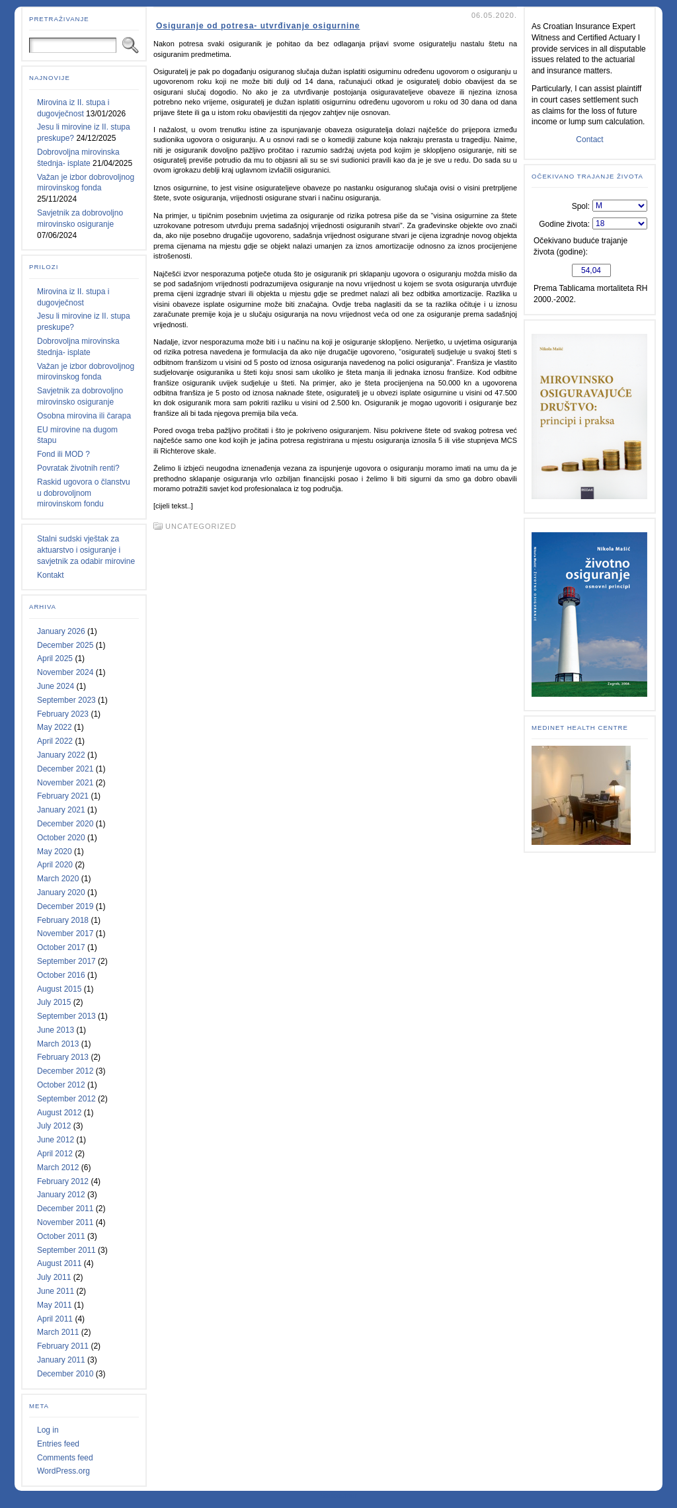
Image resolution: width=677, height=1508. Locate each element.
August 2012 (59, 1112)
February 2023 (63, 714)
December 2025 (65, 645)
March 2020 (58, 878)
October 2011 (61, 1236)
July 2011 (54, 1277)
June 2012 (55, 1139)
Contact (589, 139)
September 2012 (66, 1098)
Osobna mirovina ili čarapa (84, 415)
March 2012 (58, 1167)
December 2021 (65, 769)
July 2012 (54, 1126)
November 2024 (65, 672)
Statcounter (338, 1495)
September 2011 (66, 1250)
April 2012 (55, 1153)
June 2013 (55, 1030)
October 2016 (61, 975)
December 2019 (65, 906)
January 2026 (61, 631)
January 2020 (61, 892)
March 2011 (58, 1332)
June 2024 (55, 686)
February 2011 (63, 1346)
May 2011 (54, 1305)
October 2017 (61, 947)
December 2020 (65, 823)
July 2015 (54, 1002)
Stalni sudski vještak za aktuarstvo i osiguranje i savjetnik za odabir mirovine (86, 550)
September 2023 (66, 700)
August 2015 (59, 989)
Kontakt (50, 575)
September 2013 (66, 1016)
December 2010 (65, 1373)
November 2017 (65, 933)
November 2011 (65, 1222)
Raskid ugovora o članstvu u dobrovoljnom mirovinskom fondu (83, 493)
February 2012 (63, 1181)
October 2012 (61, 1085)
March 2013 (58, 1044)
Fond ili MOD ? (63, 454)
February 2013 (63, 1057)
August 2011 (59, 1263)
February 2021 (63, 796)
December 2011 (65, 1208)
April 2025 (55, 658)
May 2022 (54, 727)
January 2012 (61, 1194)
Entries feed (58, 1443)
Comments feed (65, 1457)
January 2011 (61, 1360)
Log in (48, 1430)
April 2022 (55, 741)
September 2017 (66, 961)
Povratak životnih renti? (78, 468)
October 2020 (61, 837)
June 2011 (55, 1291)
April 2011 (55, 1319)
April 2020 (55, 864)
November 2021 (65, 782)
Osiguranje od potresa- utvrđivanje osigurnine (258, 25)
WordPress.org (63, 1471)
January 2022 (61, 755)
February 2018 (63, 920)
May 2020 (54, 851)
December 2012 (65, 1071)
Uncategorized (201, 526)
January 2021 (61, 809)
